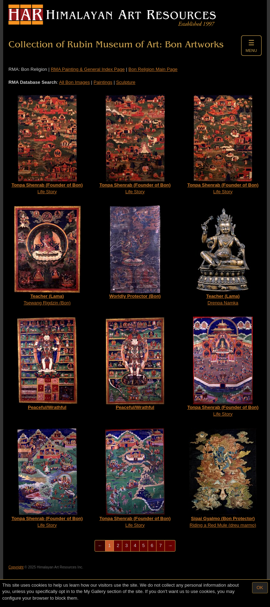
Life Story (47, 144)
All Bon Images (74, 82)
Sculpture (125, 82)
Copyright (16, 567)
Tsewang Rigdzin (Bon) (47, 255)
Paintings (103, 82)
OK (260, 587)
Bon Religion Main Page (152, 69)
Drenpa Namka (223, 255)
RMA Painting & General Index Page (87, 69)
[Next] (170, 546)
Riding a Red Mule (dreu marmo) (222, 478)
